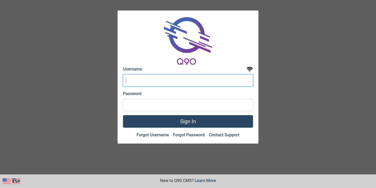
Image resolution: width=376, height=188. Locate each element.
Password (132, 93)
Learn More (205, 180)
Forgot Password (189, 134)
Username (132, 69)
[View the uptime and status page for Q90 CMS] (249, 69)
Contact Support (224, 134)
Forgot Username (153, 134)
